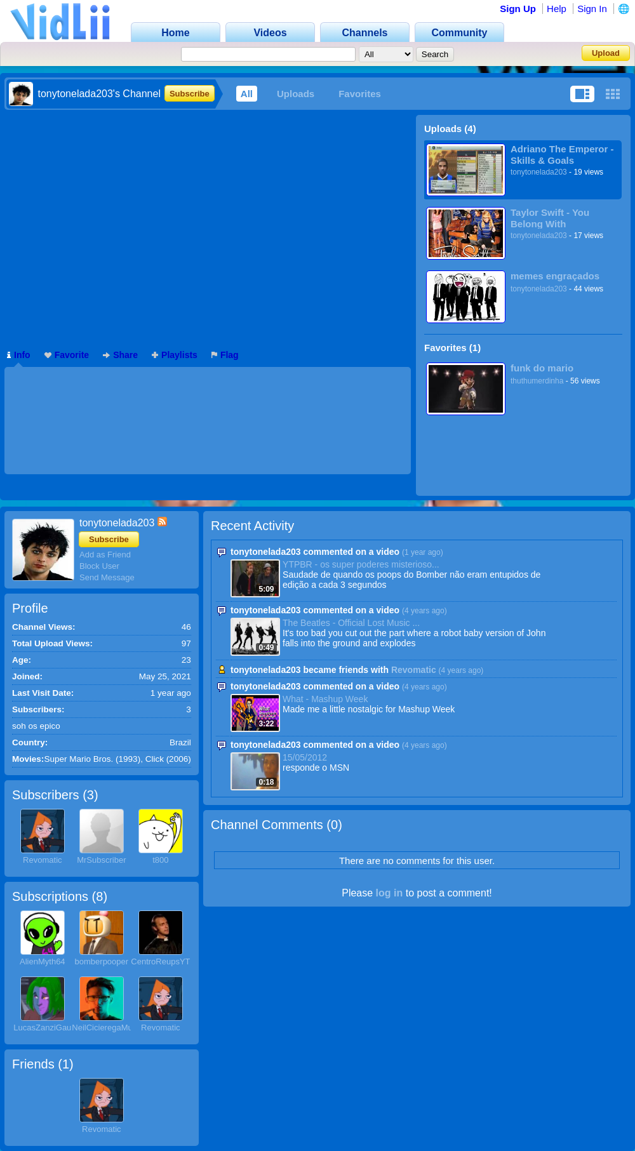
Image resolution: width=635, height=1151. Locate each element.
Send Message (107, 577)
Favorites (359, 93)
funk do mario (542, 368)
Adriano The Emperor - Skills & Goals (562, 154)
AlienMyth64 (42, 961)
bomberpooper (102, 961)
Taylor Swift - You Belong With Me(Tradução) (550, 218)
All (247, 93)
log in (389, 893)
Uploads (295, 93)
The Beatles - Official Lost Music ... (351, 623)
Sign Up (518, 8)
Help (556, 8)
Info (18, 355)
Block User (99, 566)
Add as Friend (105, 554)
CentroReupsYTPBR (169, 961)
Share (120, 355)
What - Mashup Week (325, 699)
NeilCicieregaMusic (107, 1027)
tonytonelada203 (539, 172)
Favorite (66, 355)
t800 (160, 860)
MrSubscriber (101, 860)
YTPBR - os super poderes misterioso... (361, 564)
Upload (606, 53)
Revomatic (42, 860)
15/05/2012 (305, 757)
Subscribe (190, 93)
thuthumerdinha (537, 380)
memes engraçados (555, 275)
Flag (225, 355)
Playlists (174, 355)
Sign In (592, 8)
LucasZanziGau (42, 1027)
